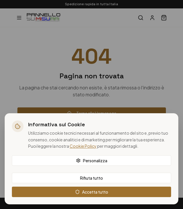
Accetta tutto (91, 191)
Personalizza (91, 160)
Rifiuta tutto (91, 178)
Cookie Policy (83, 146)
